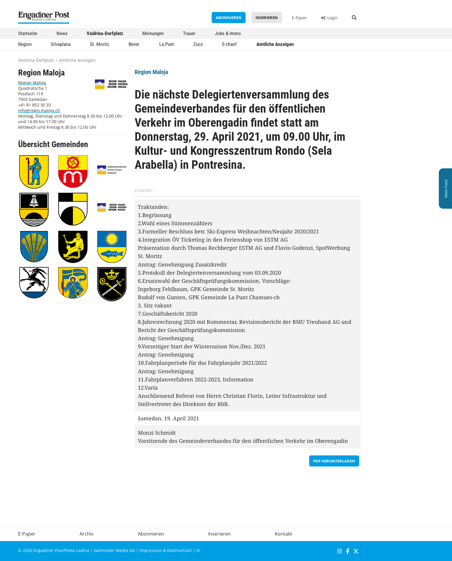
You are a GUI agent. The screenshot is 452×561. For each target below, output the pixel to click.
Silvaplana (61, 44)
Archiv (86, 534)
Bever (134, 44)
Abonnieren (229, 17)
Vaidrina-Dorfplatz (105, 33)
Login (329, 17)
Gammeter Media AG (114, 550)
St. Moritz (99, 44)
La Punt (166, 44)
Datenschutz (179, 550)
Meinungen (153, 33)
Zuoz (198, 44)
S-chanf (229, 44)
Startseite (27, 33)
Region (25, 44)
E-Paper (299, 17)
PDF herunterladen (334, 461)
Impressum (151, 550)
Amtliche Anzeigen (275, 44)
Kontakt (283, 534)
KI (198, 550)
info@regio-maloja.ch (39, 110)
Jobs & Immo (228, 33)
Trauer (189, 33)
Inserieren (267, 17)
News (62, 33)
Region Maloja (32, 82)
